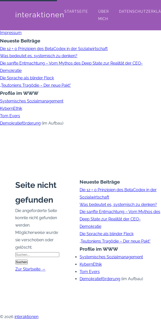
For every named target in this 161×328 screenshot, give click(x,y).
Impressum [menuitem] (11, 32)
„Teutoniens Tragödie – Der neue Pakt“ (35, 85)
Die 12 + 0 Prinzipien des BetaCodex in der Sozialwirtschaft (54, 48)
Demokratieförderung (20, 123)
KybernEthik (11, 108)
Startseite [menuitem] (76, 11)
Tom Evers (10, 115)
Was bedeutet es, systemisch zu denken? (38, 55)
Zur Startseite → (30, 269)
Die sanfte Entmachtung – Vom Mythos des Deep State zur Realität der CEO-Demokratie (120, 219)
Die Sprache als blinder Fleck (27, 78)
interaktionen (26, 316)
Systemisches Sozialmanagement (31, 101)
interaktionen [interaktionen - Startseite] (39, 15)
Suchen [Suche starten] (21, 262)
